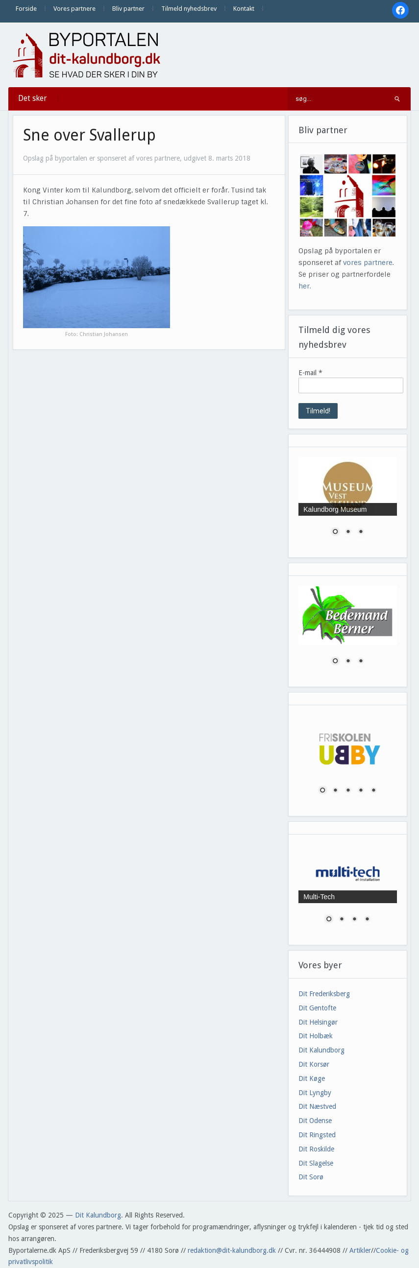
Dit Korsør (313, 1064)
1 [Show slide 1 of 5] (322, 791)
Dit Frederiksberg (324, 994)
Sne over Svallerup (89, 135)
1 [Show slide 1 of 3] (335, 532)
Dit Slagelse (315, 1163)
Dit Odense (315, 1120)
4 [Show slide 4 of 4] (367, 919)
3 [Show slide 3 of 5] (348, 791)
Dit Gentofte (317, 1008)
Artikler (360, 1250)
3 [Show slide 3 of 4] (354, 919)
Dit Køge (311, 1078)
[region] (347, 502)
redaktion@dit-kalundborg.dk (232, 1250)
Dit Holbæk (315, 1036)
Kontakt (243, 8)
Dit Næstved (317, 1106)
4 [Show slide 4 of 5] (360, 791)
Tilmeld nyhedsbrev (189, 8)
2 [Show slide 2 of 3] (348, 532)
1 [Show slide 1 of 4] (328, 919)
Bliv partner (128, 8)
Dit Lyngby (314, 1093)
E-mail (310, 373)
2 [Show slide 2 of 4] (341, 919)
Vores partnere (74, 8)
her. (304, 286)
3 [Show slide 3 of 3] (360, 532)
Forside (26, 8)
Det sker (32, 98)
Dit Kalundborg (321, 1050)
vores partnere (368, 262)
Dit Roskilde (316, 1149)
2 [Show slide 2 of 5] (335, 791)
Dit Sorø (310, 1177)
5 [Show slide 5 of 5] (373, 791)
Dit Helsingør (318, 1022)
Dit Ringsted (317, 1135)
